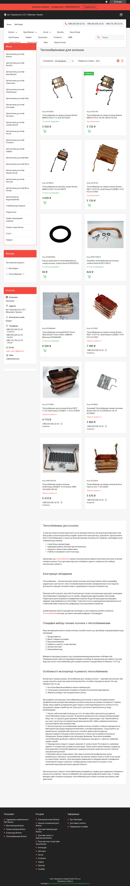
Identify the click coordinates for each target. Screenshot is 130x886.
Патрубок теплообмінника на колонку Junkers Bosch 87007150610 (103, 262)
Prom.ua (77, 879)
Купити (44, 130)
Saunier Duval (60, 42)
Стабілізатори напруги (15, 206)
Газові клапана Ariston (15, 829)
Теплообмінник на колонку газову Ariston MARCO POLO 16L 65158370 (59, 188)
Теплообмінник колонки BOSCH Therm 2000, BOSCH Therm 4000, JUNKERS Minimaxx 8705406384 (58, 334)
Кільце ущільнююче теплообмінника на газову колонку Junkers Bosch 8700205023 (60, 262)
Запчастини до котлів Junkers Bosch (15, 123)
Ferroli (45, 32)
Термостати (32, 42)
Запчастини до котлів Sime (17, 164)
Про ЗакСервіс (76, 819)
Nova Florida (75, 32)
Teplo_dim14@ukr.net (15, 351)
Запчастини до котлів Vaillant (15, 150)
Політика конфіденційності (80, 883)
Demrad (41, 865)
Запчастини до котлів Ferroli (15, 132)
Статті (8, 234)
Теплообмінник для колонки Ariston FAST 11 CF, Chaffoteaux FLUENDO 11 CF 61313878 (61, 409)
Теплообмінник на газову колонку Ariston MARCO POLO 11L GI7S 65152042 (59, 116)
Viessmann (42, 37)
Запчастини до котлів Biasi (17, 158)
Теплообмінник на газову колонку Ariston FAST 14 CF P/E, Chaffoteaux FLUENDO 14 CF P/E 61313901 (105, 189)
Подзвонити (90, 7)
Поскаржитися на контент (59, 883)
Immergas (42, 848)
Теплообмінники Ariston (16, 836)
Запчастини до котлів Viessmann (15, 82)
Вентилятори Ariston (15, 826)
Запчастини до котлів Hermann (15, 114)
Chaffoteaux (13, 37)
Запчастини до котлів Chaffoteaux (15, 90)
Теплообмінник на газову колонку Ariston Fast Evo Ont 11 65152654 (104, 485)
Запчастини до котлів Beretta (15, 64)
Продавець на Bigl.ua (65, 881)
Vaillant (28, 37)
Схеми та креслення (14, 227)
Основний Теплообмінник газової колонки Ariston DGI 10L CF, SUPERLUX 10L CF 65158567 (105, 410)
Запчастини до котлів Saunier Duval (15, 171)
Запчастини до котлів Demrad (15, 180)
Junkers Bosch (14, 42)
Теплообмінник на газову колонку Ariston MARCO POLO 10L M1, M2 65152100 (104, 116)
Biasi (46, 42)
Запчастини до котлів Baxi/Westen (15, 73)
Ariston (11, 32)
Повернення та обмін (79, 827)
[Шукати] (98, 37)
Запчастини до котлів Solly (17, 98)
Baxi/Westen (29, 32)
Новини (9, 240)
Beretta (60, 32)
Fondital (41, 869)
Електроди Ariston (14, 833)
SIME (70, 37)
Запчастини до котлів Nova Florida (17, 189)
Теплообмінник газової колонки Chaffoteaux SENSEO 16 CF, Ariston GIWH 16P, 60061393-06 (59, 486)
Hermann (42, 851)
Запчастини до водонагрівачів (12, 198)
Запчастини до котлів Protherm (15, 141)
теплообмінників (50, 613)
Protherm (58, 37)
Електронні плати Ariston (48, 819)
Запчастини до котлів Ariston (15, 55)
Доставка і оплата (78, 823)
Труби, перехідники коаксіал (14, 219)
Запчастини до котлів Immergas (15, 106)
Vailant (41, 862)
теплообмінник (62, 559)
